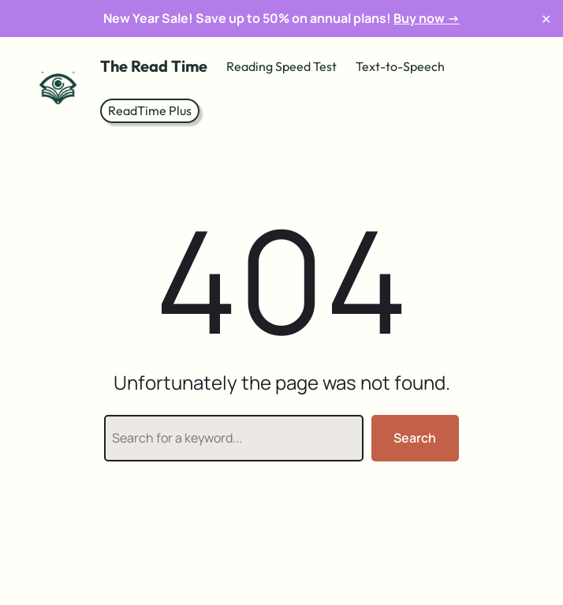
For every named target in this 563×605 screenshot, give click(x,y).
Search (414, 437)
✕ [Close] (546, 18)
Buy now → (426, 18)
